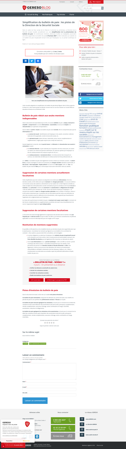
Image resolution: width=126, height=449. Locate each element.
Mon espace (97, 2)
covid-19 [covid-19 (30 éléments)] (87, 117)
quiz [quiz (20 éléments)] (97, 142)
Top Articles (61, 14)
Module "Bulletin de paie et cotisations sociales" (91, 54)
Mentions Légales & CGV (88, 445)
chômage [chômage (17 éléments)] (94, 114)
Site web (24, 392)
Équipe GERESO (40, 44)
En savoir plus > (18, 445)
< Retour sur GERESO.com (29, 1)
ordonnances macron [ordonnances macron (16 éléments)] (96, 138)
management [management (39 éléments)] (96, 137)
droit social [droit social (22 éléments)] (88, 121)
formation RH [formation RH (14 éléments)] (82, 130)
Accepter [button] (11, 445)
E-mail (24, 387)
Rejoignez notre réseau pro (90, 103)
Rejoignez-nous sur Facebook (90, 94)
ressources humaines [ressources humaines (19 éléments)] (94, 144)
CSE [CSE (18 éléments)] (100, 117)
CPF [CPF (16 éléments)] (91, 117)
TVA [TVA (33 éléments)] (87, 148)
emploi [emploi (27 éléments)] (85, 123)
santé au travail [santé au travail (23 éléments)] (98, 146)
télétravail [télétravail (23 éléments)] (92, 148)
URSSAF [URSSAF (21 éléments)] (97, 148)
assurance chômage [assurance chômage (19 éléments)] (84, 114)
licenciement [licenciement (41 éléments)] (84, 137)
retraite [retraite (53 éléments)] (82, 146)
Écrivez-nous (90, 84)
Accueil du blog (32, 14)
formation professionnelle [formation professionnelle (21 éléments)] (94, 128)
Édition (81, 2)
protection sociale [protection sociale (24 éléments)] (93, 140)
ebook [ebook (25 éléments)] (81, 123)
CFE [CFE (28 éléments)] (91, 114)
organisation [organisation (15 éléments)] (82, 140)
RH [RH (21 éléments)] (86, 146)
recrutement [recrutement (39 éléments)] (83, 144)
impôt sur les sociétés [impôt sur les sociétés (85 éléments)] (89, 133)
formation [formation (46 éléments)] (83, 128)
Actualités (25, 343)
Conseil (72, 2)
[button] (3, 446)
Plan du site (100, 445)
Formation (62, 2)
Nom (24, 381)
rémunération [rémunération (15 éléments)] (90, 146)
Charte (71, 14)
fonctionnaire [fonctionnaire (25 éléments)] (92, 123)
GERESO (26, 445)
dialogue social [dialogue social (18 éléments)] (87, 119)
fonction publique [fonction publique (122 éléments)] (89, 125)
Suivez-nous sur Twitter (90, 99)
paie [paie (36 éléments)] (86, 141)
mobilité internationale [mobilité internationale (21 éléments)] (85, 139)
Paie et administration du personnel (38, 343)
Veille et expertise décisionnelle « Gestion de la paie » (90, 58)
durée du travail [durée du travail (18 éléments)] (95, 121)
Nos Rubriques (47, 14)
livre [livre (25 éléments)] (90, 137)
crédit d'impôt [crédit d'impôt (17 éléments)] (95, 117)
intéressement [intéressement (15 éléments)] (91, 135)
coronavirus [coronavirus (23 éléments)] (90, 115)
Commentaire (26, 362)
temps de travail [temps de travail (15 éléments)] (82, 148)
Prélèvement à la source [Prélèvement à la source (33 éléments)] (87, 142)
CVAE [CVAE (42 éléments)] (81, 119)
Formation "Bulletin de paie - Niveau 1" (91, 51)
